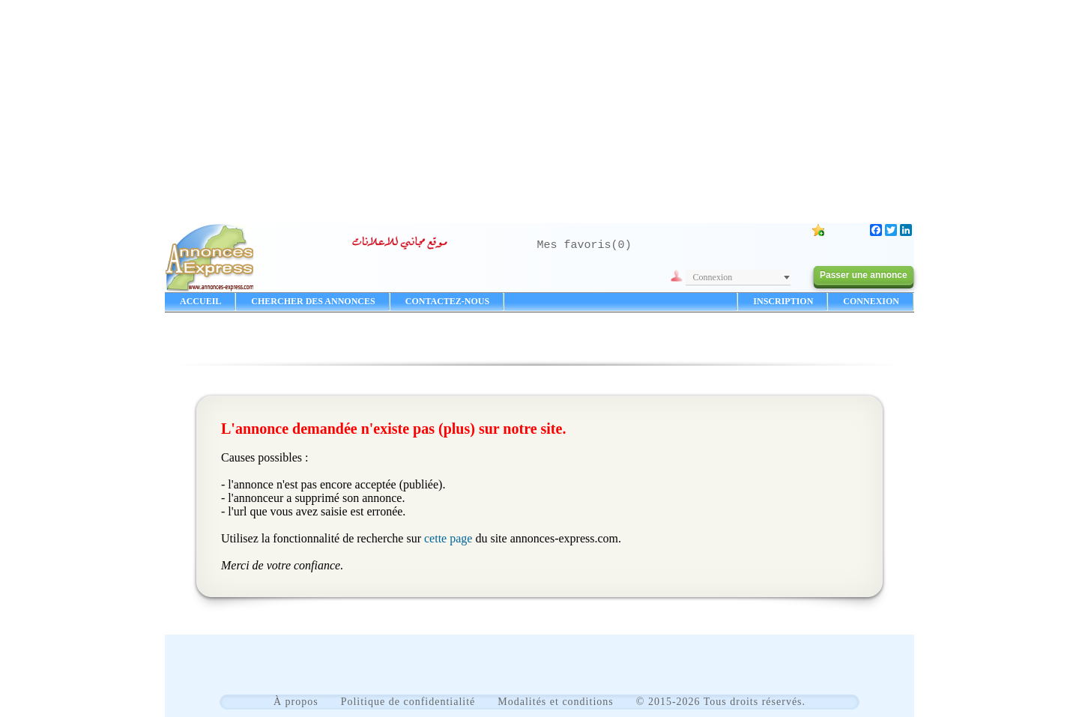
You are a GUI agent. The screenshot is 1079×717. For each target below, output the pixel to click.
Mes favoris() (584, 245)
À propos (295, 701)
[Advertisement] (539, 105)
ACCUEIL (200, 301)
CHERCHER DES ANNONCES (313, 301)
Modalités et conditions (555, 701)
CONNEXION (871, 301)
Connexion (713, 277)
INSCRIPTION (783, 301)
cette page (448, 538)
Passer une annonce (863, 275)
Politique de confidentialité (408, 701)
